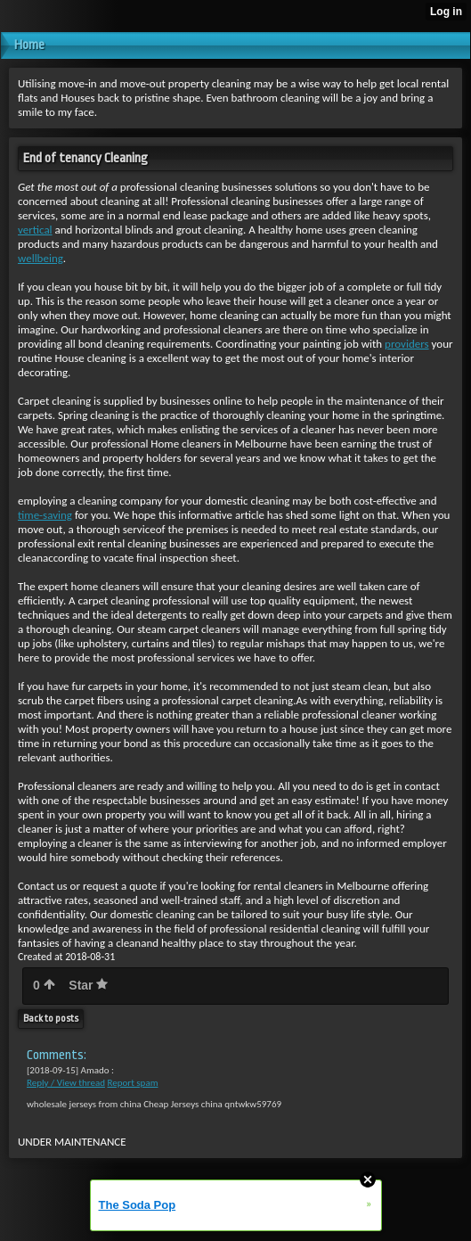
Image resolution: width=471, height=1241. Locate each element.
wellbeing (40, 258)
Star (88, 985)
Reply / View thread (66, 1083)
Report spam (132, 1083)
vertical (35, 229)
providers (407, 343)
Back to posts (50, 1018)
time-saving (45, 515)
